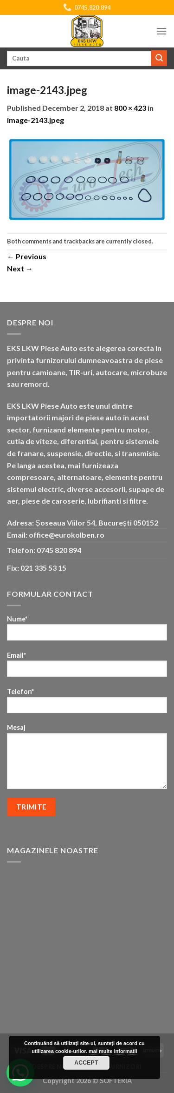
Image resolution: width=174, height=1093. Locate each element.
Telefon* (87, 704)
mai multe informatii (113, 1051)
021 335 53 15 (43, 567)
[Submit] (159, 58)
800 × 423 (130, 107)
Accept (86, 1062)
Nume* (87, 631)
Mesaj (87, 759)
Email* (87, 667)
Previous (26, 256)
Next (20, 268)
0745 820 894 (59, 550)
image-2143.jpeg (35, 119)
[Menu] (161, 31)
